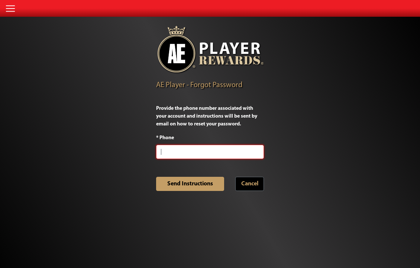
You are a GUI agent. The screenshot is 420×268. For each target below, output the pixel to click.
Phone (165, 138)
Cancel (249, 184)
